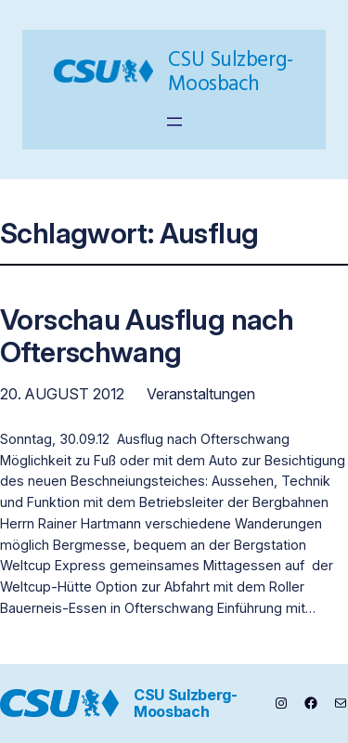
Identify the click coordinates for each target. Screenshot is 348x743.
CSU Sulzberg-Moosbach (230, 70)
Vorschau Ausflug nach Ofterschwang (146, 336)
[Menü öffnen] (174, 122)
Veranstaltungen (201, 394)
